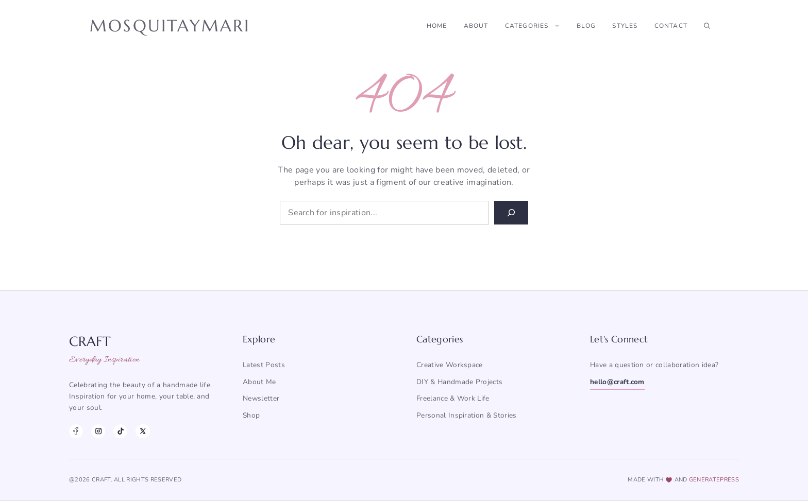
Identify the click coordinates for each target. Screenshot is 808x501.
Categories (536, 25)
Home (437, 26)
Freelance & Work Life (453, 398)
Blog (586, 26)
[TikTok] (120, 431)
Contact (670, 26)
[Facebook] (76, 431)
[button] (707, 25)
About (476, 26)
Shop (251, 415)
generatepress (714, 479)
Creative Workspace (449, 365)
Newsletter (261, 398)
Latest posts (264, 365)
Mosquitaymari (170, 25)
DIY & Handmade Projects (459, 382)
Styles (624, 26)
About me (259, 382)
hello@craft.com (617, 382)
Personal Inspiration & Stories (466, 415)
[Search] (511, 212)
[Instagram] (98, 431)
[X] (142, 431)
